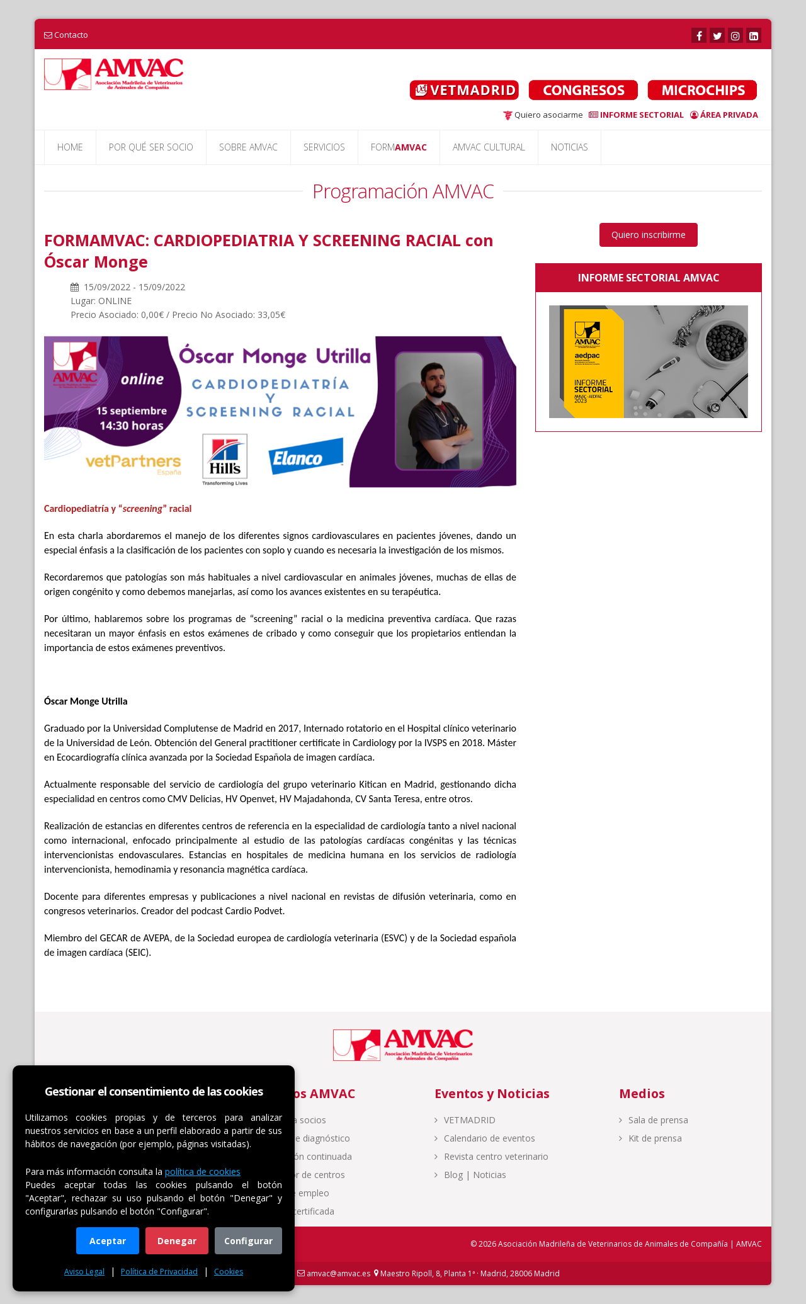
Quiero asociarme (543, 114)
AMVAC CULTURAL (489, 147)
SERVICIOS (324, 147)
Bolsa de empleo (290, 1193)
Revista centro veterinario (491, 1156)
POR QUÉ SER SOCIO (151, 147)
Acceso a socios (288, 1120)
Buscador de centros (298, 1175)
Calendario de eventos (484, 1138)
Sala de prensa (653, 1120)
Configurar (248, 1241)
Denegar (176, 1241)
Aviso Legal (84, 1271)
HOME (70, 147)
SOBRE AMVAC (248, 147)
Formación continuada (301, 1156)
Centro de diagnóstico (300, 1138)
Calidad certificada (292, 1211)
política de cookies (203, 1171)
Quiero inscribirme (648, 235)
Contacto (71, 34)
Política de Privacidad (159, 1271)
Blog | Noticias (470, 1175)
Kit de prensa (650, 1138)
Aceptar (107, 1241)
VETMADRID (465, 1120)
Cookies (228, 1271)
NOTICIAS (569, 147)
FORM (399, 147)
